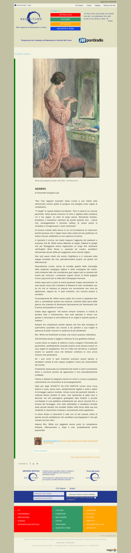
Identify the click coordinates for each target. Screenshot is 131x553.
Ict (19, 510)
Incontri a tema (63, 528)
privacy (91, 497)
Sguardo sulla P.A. (96, 524)
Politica (90, 514)
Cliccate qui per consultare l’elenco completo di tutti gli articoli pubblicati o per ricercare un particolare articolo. (58, 472)
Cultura (26, 54)
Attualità (91, 528)
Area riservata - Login (25, 5)
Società (90, 517)
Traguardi (61, 524)
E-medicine (61, 514)
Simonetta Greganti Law (52, 441)
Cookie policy (60, 542)
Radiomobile (24, 514)
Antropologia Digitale (28, 524)
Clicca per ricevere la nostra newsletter (82, 494)
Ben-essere (61, 517)
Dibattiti (90, 521)
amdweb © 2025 (111, 535)
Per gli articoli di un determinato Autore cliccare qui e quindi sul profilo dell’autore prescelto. (58, 479)
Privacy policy (70, 542)
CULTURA (17, 54)
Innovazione (23, 517)
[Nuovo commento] (40, 451)
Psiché (59, 521)
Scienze (21, 521)
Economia (91, 510)
